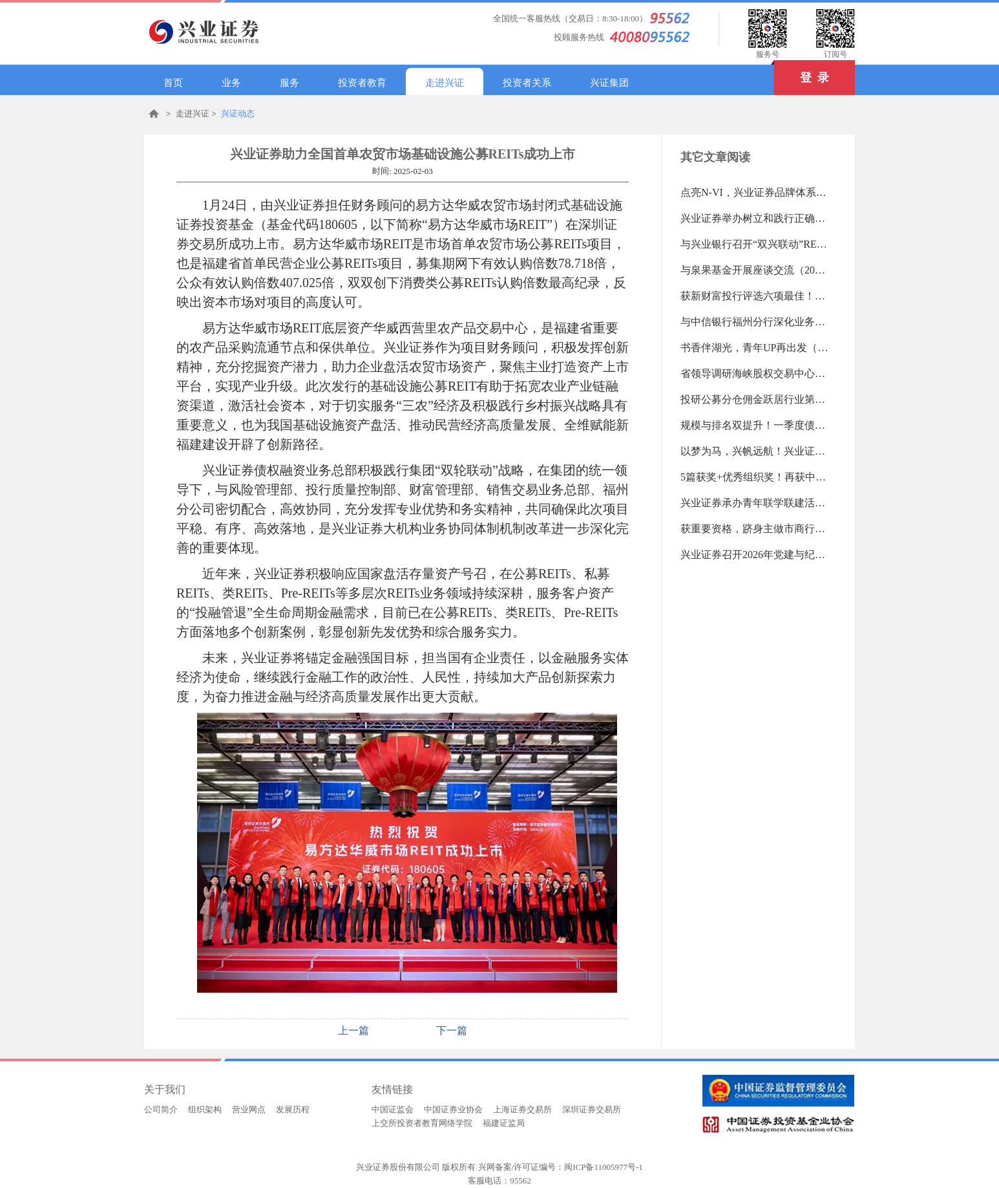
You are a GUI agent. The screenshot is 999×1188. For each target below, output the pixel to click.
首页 (173, 83)
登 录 (801, 72)
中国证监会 (393, 1109)
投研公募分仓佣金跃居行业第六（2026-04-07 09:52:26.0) (754, 399)
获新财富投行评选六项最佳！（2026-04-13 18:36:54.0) (754, 295)
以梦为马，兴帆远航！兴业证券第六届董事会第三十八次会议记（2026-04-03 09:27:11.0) (754, 451)
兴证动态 (238, 113)
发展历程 (293, 1109)
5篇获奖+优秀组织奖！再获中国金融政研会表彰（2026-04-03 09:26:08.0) (754, 476)
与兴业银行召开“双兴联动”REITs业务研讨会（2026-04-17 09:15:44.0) (754, 244)
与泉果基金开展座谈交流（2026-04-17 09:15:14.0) (754, 270)
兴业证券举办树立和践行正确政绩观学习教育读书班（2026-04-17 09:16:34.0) (754, 218)
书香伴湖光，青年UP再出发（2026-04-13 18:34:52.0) (754, 347)
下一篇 (451, 1030)
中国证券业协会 (453, 1109)
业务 (231, 83)
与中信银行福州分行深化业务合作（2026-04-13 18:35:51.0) (754, 321)
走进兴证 (444, 83)
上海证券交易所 (522, 1109)
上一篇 (353, 1030)
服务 (289, 83)
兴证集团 (609, 83)
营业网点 (249, 1109)
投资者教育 (362, 83)
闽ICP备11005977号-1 (603, 1167)
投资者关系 (527, 83)
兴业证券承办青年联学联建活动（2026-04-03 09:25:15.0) (754, 502)
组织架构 (205, 1109)
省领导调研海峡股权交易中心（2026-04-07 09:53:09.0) (754, 373)
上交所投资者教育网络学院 (422, 1123)
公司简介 (161, 1109)
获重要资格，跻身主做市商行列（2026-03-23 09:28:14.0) (754, 528)
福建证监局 (504, 1123)
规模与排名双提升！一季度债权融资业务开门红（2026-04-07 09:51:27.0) (754, 425)
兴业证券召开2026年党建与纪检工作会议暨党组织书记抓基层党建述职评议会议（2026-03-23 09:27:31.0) (754, 554)
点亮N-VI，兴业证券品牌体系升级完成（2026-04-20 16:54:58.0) (754, 192)
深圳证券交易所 (591, 1109)
